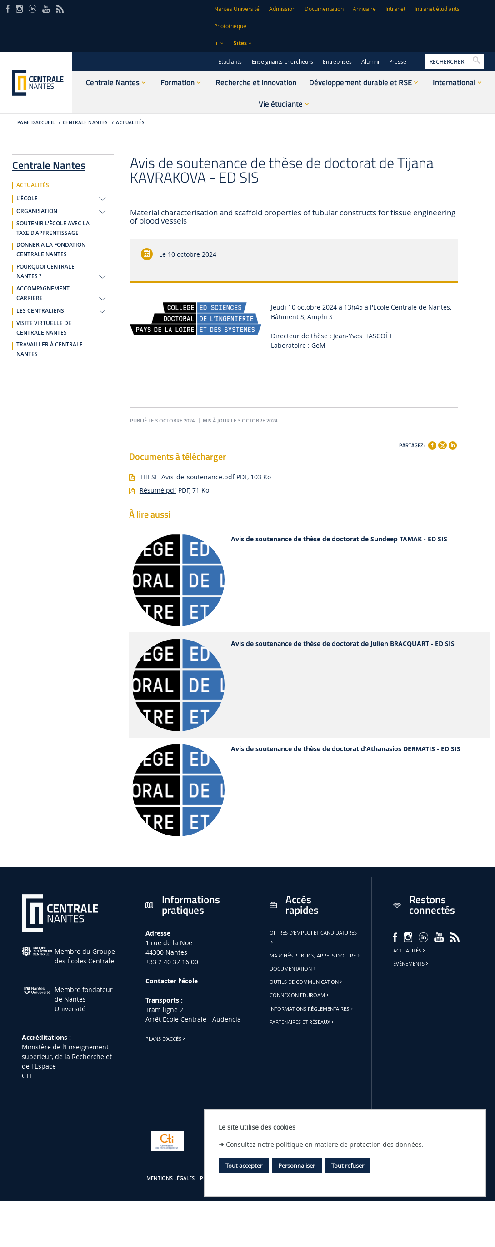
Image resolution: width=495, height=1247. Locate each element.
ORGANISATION (36, 211)
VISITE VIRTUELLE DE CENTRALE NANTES (43, 328)
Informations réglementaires (312, 1009)
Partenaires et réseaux (302, 1022)
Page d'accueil (36, 123)
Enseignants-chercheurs (282, 62)
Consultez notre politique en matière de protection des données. (325, 1144)
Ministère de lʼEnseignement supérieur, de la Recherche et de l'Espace (67, 1056)
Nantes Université (237, 8)
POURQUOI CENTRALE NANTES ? (45, 271)
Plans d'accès (165, 1039)
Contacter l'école (171, 981)
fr (216, 43)
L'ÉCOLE (27, 198)
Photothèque (230, 26)
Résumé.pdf (158, 490)
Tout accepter (243, 1165)
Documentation (324, 8)
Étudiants (230, 62)
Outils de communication (307, 982)
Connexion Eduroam (300, 995)
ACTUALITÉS (130, 123)
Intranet (395, 8)
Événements (411, 964)
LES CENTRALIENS (40, 311)
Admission (282, 8)
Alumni (370, 62)
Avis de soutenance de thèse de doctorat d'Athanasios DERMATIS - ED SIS (345, 749)
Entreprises (337, 62)
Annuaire (364, 8)
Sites (240, 43)
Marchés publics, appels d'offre (315, 955)
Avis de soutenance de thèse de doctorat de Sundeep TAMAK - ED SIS (339, 539)
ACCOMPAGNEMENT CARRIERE (43, 293)
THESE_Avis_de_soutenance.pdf (187, 477)
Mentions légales (170, 1178)
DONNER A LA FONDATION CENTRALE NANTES (50, 249)
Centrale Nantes (85, 123)
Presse (397, 62)
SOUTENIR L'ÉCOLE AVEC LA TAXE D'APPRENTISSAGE (53, 228)
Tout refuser (347, 1165)
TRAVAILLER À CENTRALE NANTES (49, 349)
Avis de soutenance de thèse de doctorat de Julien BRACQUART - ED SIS (343, 644)
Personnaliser (296, 1165)
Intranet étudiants (437, 8)
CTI (26, 1075)
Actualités (409, 950)
